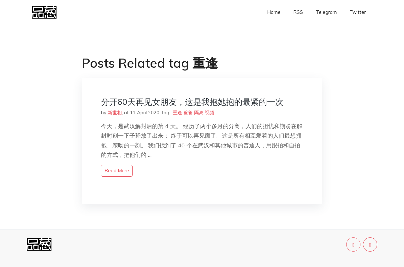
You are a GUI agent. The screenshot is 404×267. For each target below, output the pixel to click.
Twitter (357, 12)
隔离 (199, 113)
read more (116, 170)
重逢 (177, 113)
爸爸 (188, 113)
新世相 (115, 113)
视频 (209, 113)
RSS (298, 12)
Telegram (326, 12)
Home (274, 12)
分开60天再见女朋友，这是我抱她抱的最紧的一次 (192, 102)
